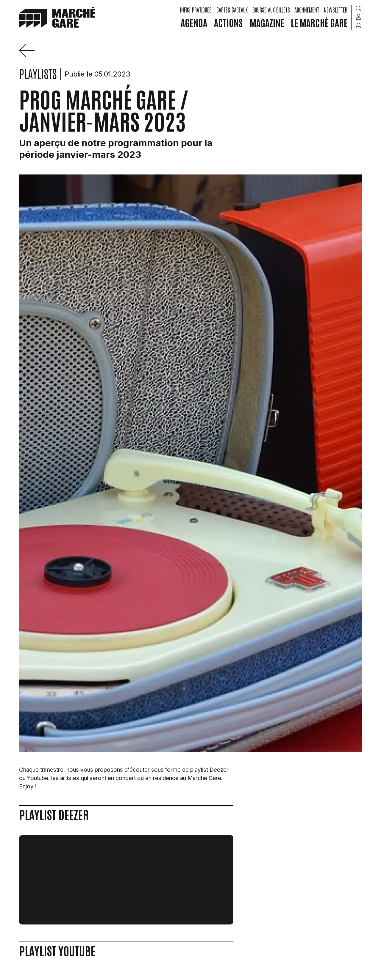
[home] (57, 17)
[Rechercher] (358, 9)
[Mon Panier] (358, 25)
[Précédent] (29, 55)
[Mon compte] (358, 17)
